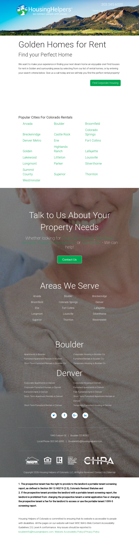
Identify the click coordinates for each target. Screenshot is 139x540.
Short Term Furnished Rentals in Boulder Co (45, 360)
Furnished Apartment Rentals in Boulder (43, 356)
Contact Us (69, 257)
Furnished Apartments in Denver (88, 385)
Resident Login (115, 10)
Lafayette (91, 150)
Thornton (91, 173)
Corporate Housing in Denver (87, 380)
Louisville (91, 156)
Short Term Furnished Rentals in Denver (43, 403)
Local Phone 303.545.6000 (50, 439)
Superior (60, 173)
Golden (27, 150)
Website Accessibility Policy (69, 529)
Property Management (56, 241)
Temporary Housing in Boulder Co (89, 360)
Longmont (30, 162)
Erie (56, 139)
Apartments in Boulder (34, 352)
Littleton (59, 156)
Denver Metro (32, 139)
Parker (58, 162)
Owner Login (98, 10)
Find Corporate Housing (105, 82)
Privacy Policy (92, 529)
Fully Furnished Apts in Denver (87, 389)
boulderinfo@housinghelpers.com (36, 529)
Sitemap (111, 469)
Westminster (31, 179)
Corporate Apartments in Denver (39, 380)
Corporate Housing (77, 237)
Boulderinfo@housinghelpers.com (85, 439)
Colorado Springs (68, 299)
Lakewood (30, 156)
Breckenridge (31, 133)
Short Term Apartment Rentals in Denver (43, 394)
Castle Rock (62, 133)
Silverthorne (93, 162)
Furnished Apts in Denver (36, 389)
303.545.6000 (110, 4)
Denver (100, 299)
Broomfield (92, 123)
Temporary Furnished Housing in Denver (92, 403)
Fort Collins (93, 139)
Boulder (59, 123)
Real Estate (93, 241)
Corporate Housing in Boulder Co (89, 352)
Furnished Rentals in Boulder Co (88, 356)
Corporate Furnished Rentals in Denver (42, 385)
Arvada (28, 123)
